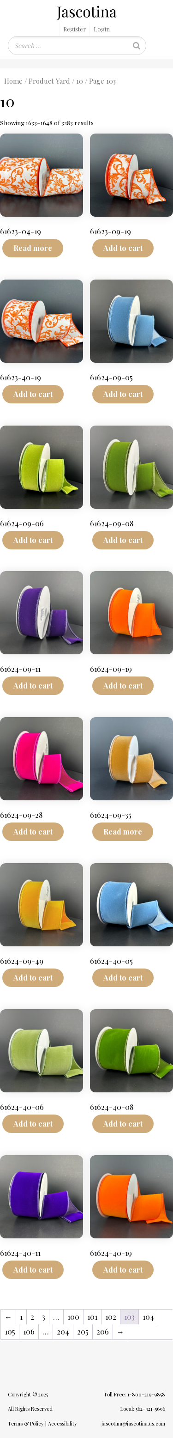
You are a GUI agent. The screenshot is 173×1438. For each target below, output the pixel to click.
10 (79, 80)
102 (110, 1317)
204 (63, 1331)
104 (148, 1317)
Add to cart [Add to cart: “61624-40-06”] (33, 1123)
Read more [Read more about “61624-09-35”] (122, 831)
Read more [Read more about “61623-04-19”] (32, 248)
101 (92, 1317)
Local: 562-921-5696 (142, 1408)
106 (29, 1331)
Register (74, 29)
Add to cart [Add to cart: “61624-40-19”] (123, 1269)
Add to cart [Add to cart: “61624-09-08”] (123, 540)
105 (10, 1331)
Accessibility (62, 1423)
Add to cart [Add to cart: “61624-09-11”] (33, 685)
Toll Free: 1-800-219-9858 (134, 1394)
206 (102, 1331)
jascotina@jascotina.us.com (133, 1423)
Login (102, 29)
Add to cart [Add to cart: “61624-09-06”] (33, 540)
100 (73, 1317)
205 (83, 1331)
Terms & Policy (26, 1423)
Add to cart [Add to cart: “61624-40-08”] (123, 1123)
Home (13, 80)
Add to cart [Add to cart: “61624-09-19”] (123, 685)
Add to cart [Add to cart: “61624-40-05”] (123, 977)
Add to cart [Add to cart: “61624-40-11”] (33, 1269)
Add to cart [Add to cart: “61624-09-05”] (123, 394)
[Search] (136, 46)
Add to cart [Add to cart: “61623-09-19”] (123, 248)
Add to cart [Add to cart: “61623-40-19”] (33, 394)
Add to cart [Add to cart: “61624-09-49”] (33, 977)
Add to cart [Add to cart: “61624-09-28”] (33, 831)
